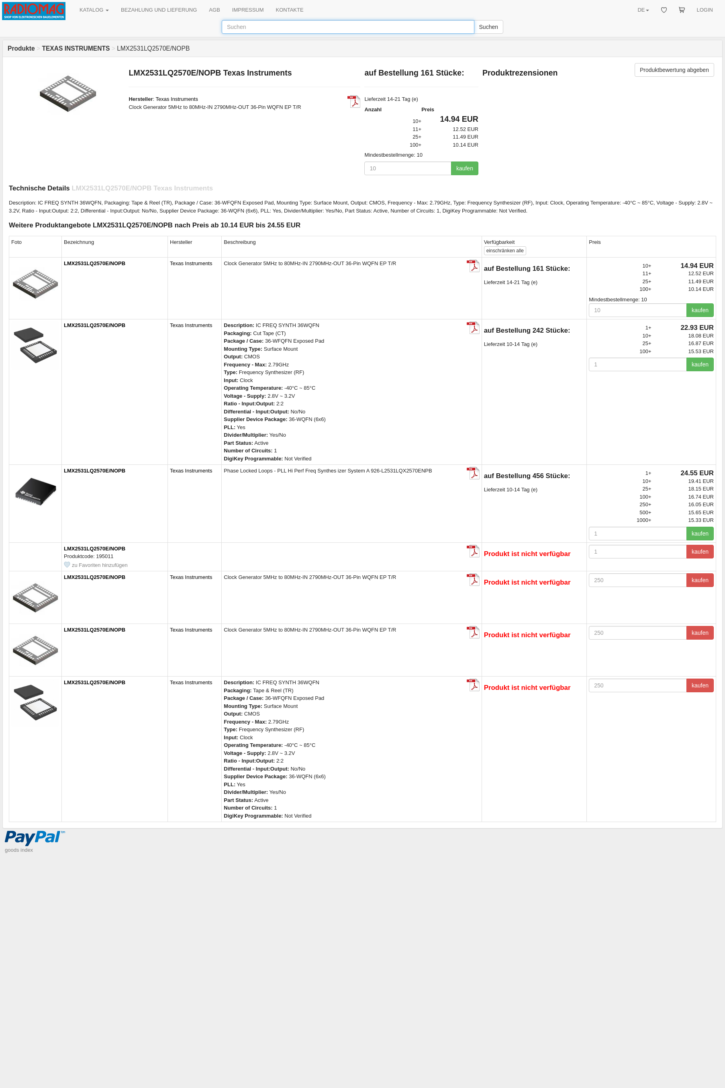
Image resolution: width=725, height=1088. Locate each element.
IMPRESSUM (248, 10)
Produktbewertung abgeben (674, 70)
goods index (19, 850)
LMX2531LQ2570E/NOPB (94, 263)
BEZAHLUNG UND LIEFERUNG (159, 10)
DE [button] (643, 10)
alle (505, 251)
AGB (214, 10)
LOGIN (705, 10)
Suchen (488, 27)
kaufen (464, 168)
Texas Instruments (176, 99)
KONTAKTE (290, 10)
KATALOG (94, 10)
